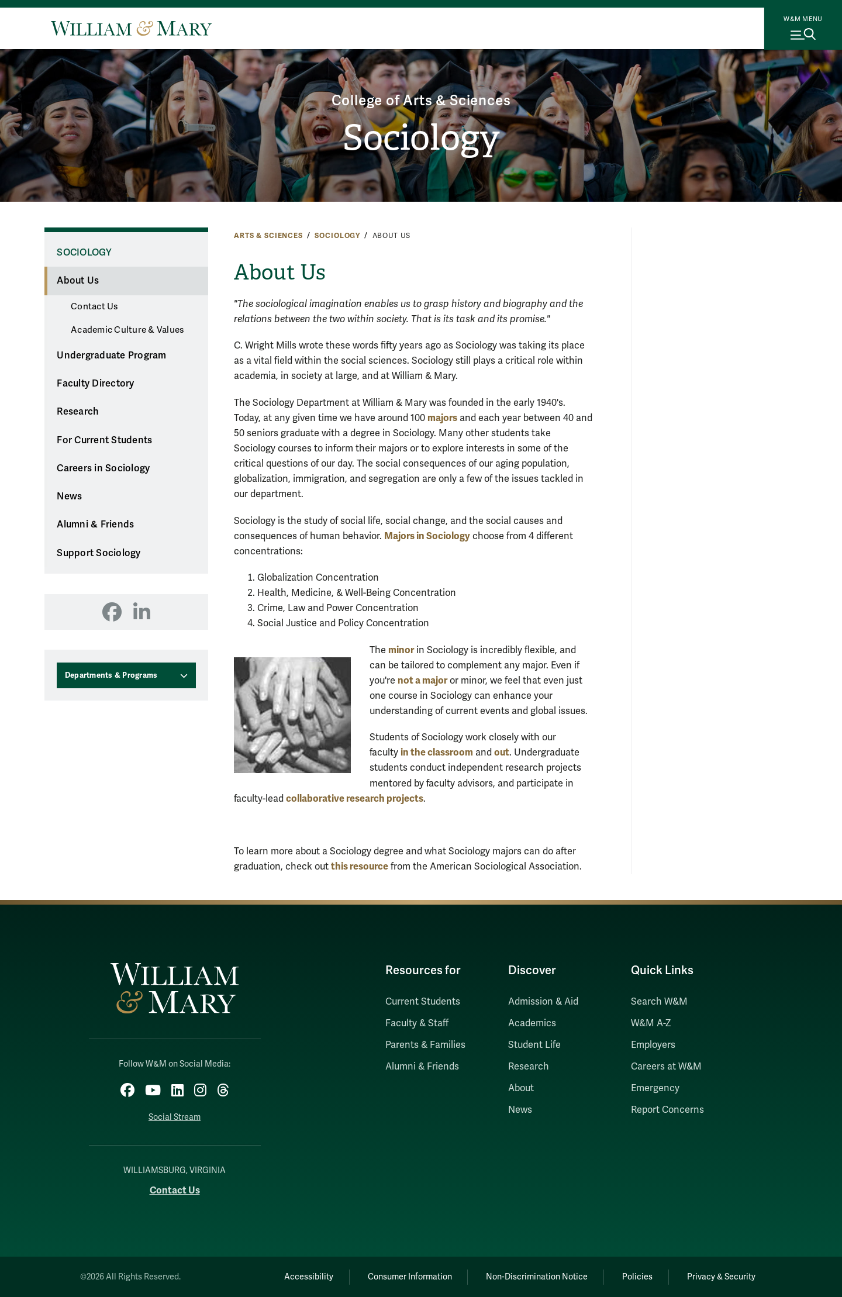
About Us (78, 281)
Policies (637, 1277)
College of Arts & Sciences (421, 100)
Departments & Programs (111, 675)
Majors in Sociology (427, 536)
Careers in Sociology (103, 468)
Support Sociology (98, 553)
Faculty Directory (95, 383)
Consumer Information (410, 1277)
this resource (359, 866)
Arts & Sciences (268, 235)
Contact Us (94, 306)
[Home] (131, 28)
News (69, 496)
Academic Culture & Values (127, 330)
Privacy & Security (721, 1277)
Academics (532, 1023)
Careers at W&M (666, 1066)
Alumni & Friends (95, 524)
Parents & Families (425, 1045)
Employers (653, 1045)
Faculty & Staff (416, 1023)
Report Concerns (667, 1110)
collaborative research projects (354, 798)
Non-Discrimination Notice (537, 1277)
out (501, 752)
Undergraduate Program (111, 355)
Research (78, 412)
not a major (422, 680)
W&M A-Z (651, 1023)
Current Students (422, 1002)
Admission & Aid (543, 1002)
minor (401, 650)
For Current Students (104, 440)
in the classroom (437, 752)
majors (442, 418)
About (521, 1088)
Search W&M (659, 1002)
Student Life (534, 1045)
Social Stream (175, 1117)
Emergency (655, 1088)
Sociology (421, 138)
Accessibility (308, 1277)
